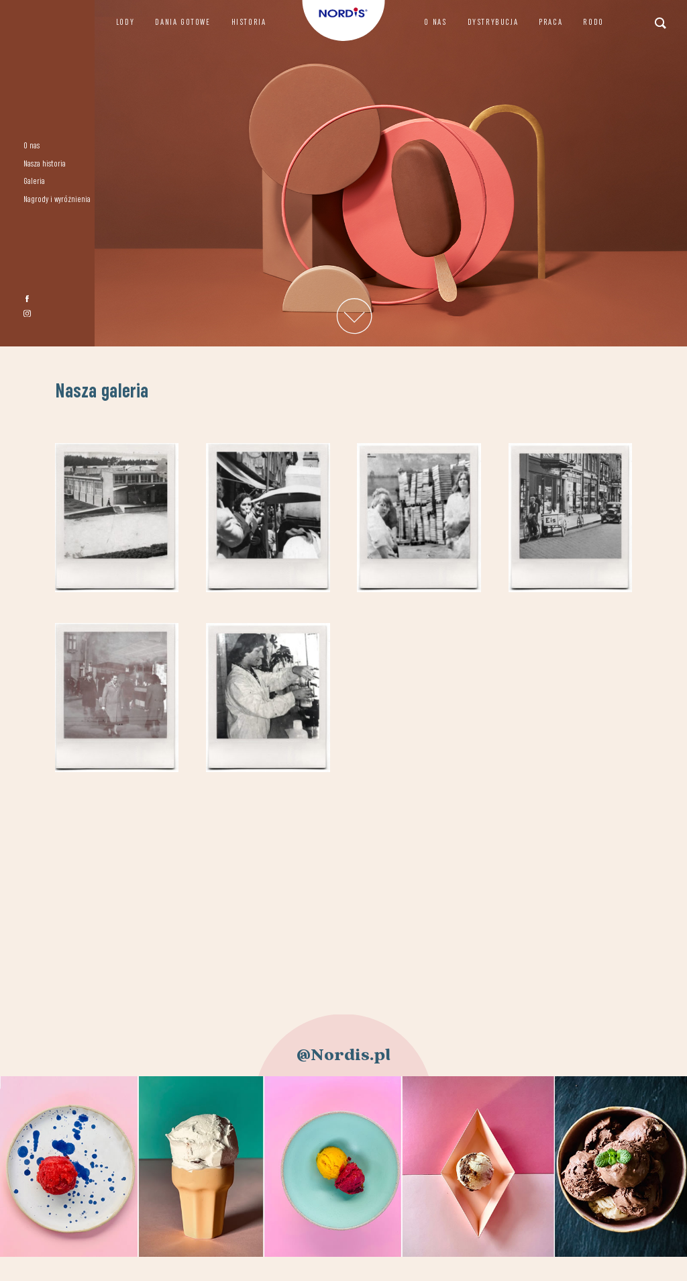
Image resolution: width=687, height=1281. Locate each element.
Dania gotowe (182, 22)
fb (27, 299)
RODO (593, 22)
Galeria (34, 181)
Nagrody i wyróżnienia (57, 199)
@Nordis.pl (343, 1054)
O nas (31, 146)
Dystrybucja (493, 22)
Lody (125, 22)
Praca (550, 22)
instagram (27, 313)
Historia (248, 22)
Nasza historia (44, 164)
